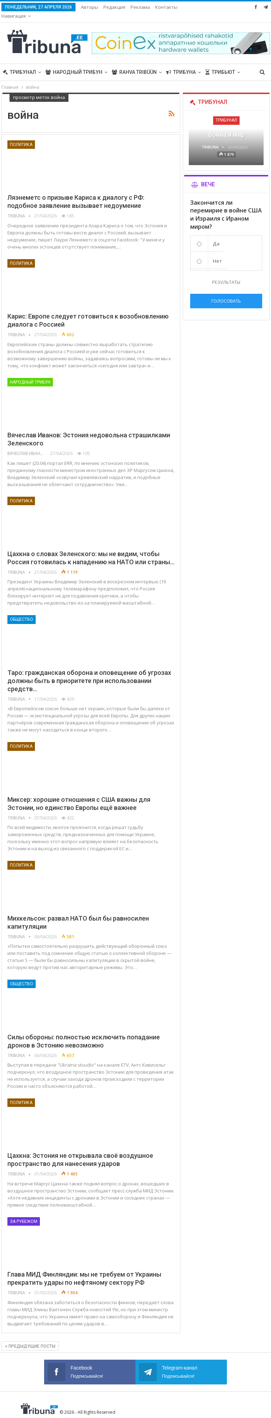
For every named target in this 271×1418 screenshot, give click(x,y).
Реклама (140, 7)
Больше (166, 7)
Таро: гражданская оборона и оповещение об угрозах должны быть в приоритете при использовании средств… (89, 672)
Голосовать (226, 292)
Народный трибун (74, 63)
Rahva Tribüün (134, 63)
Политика (21, 135)
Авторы (89, 7)
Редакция (114, 7)
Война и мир (226, 125)
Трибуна (181, 63)
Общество (21, 610)
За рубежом (23, 1212)
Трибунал (19, 63)
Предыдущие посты (30, 1337)
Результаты (226, 273)
